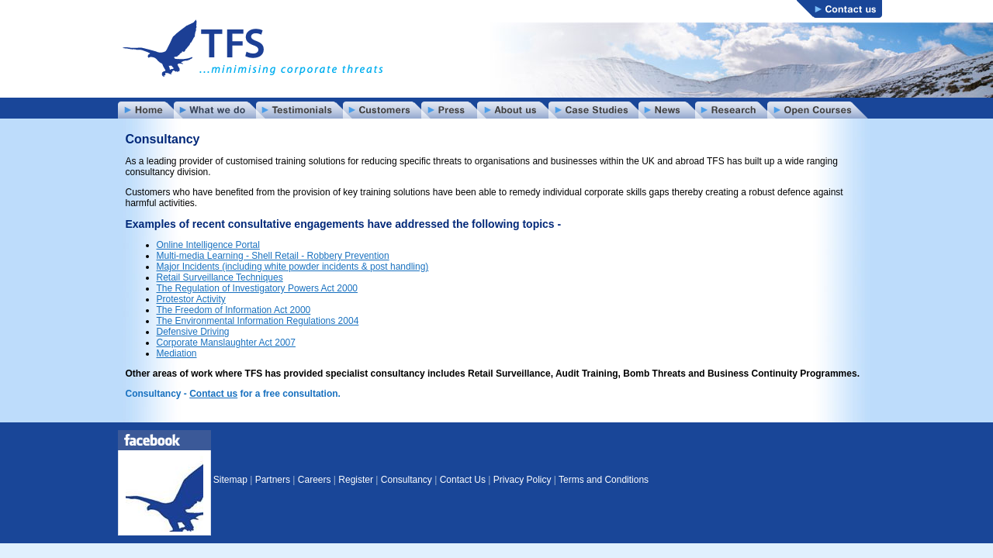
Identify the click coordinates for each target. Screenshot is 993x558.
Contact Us (463, 479)
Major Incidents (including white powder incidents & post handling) (293, 266)
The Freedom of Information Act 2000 (234, 310)
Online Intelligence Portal (208, 244)
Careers (314, 479)
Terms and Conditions (604, 479)
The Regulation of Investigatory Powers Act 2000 (257, 288)
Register (355, 479)
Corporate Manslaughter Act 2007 (226, 342)
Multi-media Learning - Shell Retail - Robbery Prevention (273, 255)
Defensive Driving (193, 331)
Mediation (177, 353)
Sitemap (230, 479)
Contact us (213, 393)
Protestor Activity (191, 299)
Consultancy (406, 479)
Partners (272, 479)
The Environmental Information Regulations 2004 (258, 320)
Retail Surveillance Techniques (220, 277)
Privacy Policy (522, 479)
